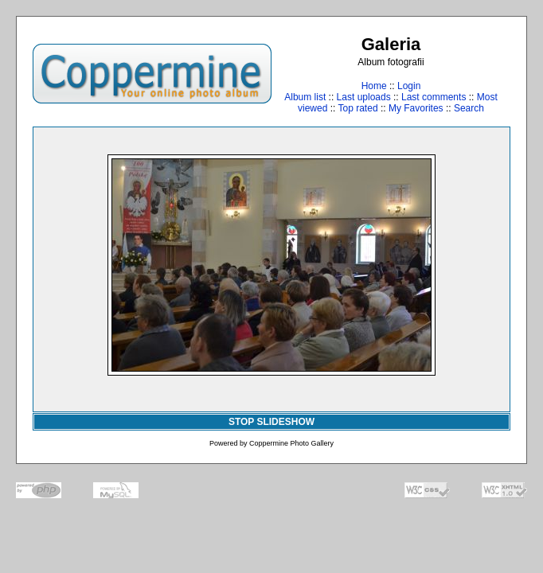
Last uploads (364, 97)
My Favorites (416, 108)
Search (469, 108)
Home (374, 86)
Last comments (433, 97)
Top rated (358, 108)
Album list (305, 97)
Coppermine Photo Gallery (291, 443)
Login (408, 86)
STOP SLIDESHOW (271, 421)
